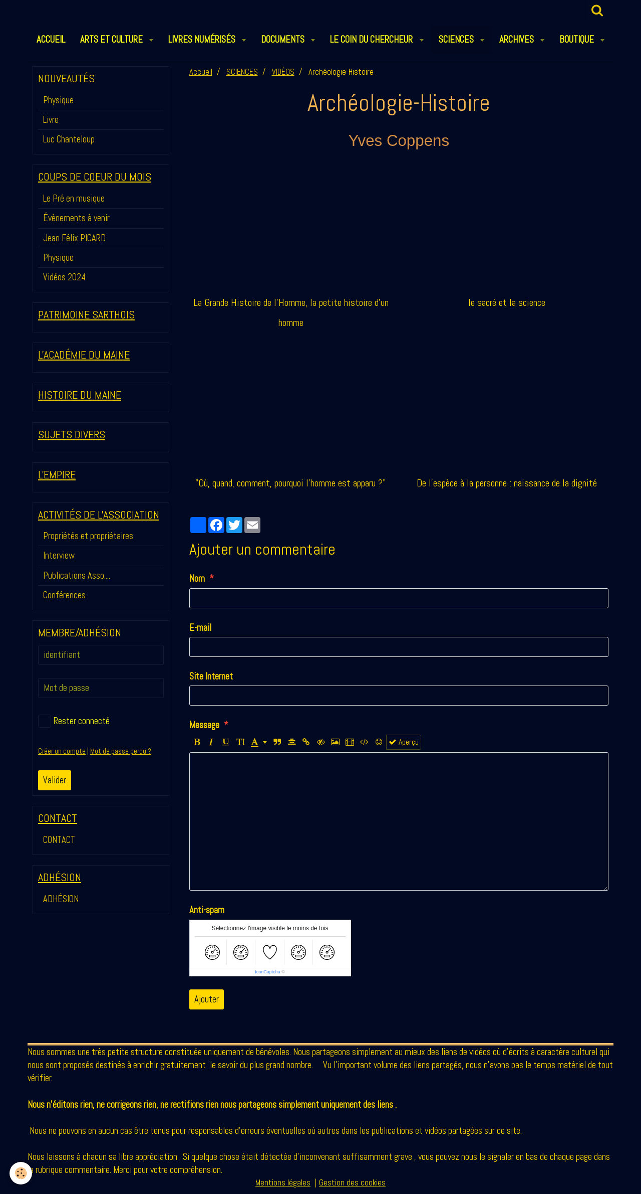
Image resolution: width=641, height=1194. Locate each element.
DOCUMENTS (283, 39)
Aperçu (404, 742)
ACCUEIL (51, 39)
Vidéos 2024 (64, 277)
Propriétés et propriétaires (88, 536)
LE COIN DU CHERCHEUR (372, 39)
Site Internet (211, 676)
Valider (54, 780)
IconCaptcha (267, 971)
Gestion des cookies (352, 1182)
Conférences (64, 595)
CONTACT (59, 839)
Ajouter (206, 999)
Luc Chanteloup (69, 139)
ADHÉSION (61, 899)
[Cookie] (21, 1173)
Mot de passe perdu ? (120, 751)
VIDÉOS (283, 72)
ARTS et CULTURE (112, 39)
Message (204, 725)
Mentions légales (282, 1182)
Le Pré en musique (74, 198)
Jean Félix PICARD (74, 238)
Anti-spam (206, 910)
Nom (197, 578)
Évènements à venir (76, 218)
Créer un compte (62, 751)
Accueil (200, 72)
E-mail (200, 627)
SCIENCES (457, 39)
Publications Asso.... (76, 575)
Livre (51, 119)
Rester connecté (74, 721)
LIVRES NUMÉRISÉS (202, 39)
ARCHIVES (517, 39)
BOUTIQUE (577, 39)
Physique (58, 100)
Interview (59, 555)
